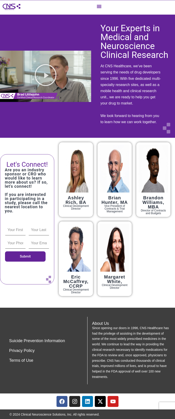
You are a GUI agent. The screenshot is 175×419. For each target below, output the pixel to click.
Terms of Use (21, 360)
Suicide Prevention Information (37, 340)
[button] (99, 6)
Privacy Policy (22, 350)
